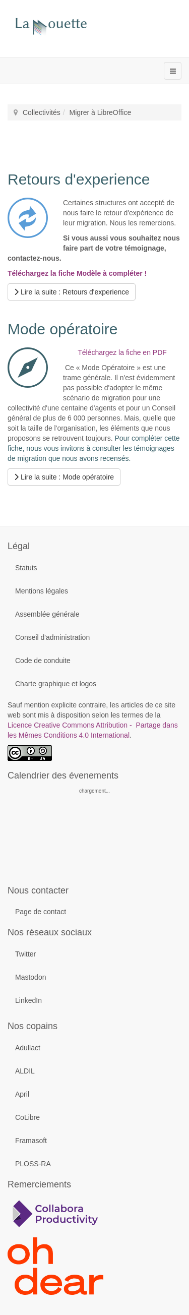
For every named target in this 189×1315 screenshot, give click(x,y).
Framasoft (31, 1141)
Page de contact (40, 912)
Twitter (25, 954)
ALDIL (25, 1071)
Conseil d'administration (52, 637)
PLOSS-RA (33, 1164)
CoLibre (27, 1117)
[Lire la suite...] (72, 292)
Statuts (26, 568)
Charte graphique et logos (55, 684)
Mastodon (30, 977)
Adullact (27, 1048)
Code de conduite (43, 660)
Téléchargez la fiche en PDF (122, 352)
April (22, 1094)
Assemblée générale (47, 614)
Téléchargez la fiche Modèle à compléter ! (77, 273)
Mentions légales (41, 591)
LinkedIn (28, 1000)
